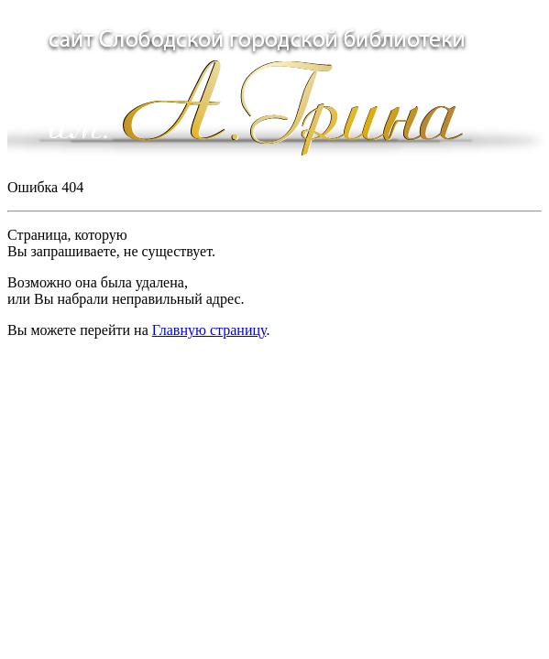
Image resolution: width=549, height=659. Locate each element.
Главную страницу (209, 330)
